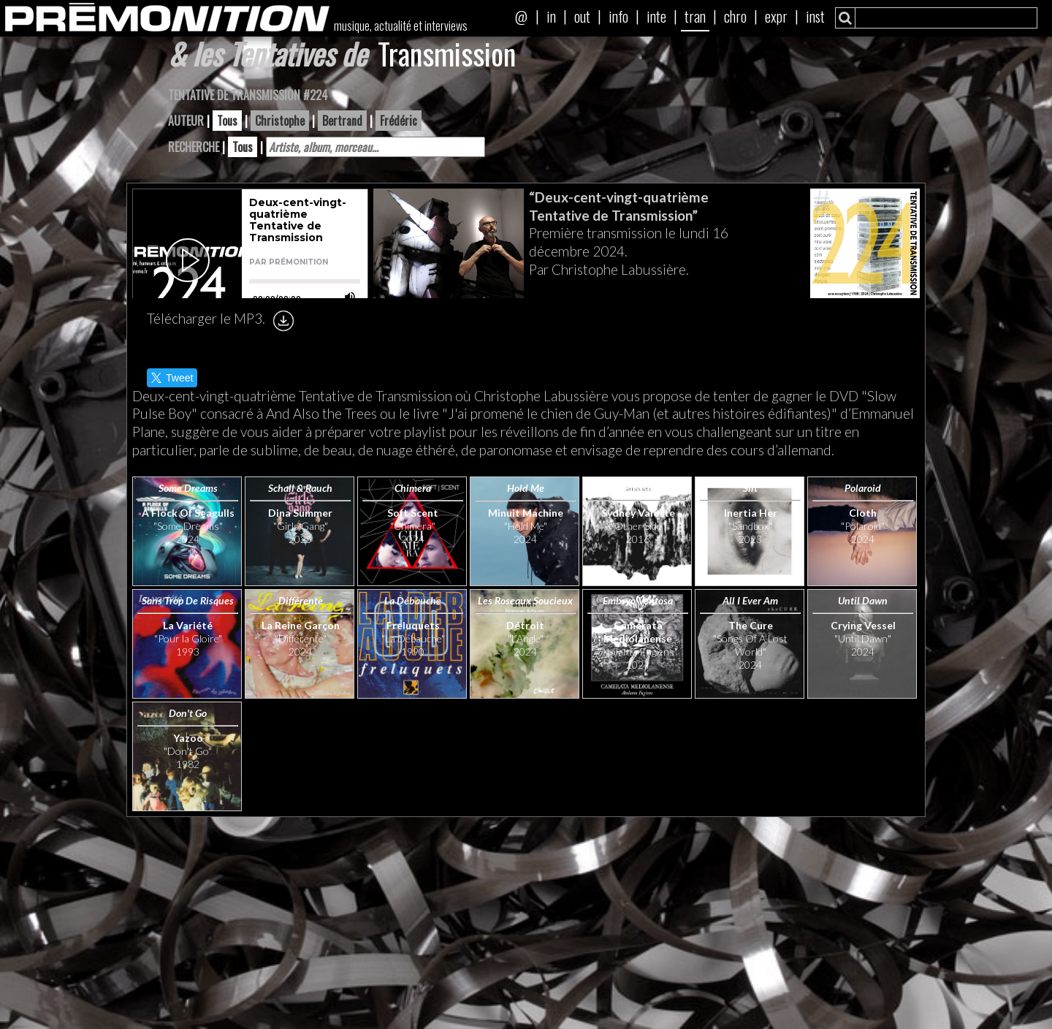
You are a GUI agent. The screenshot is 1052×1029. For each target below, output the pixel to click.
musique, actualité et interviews (401, 25)
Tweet (172, 378)
